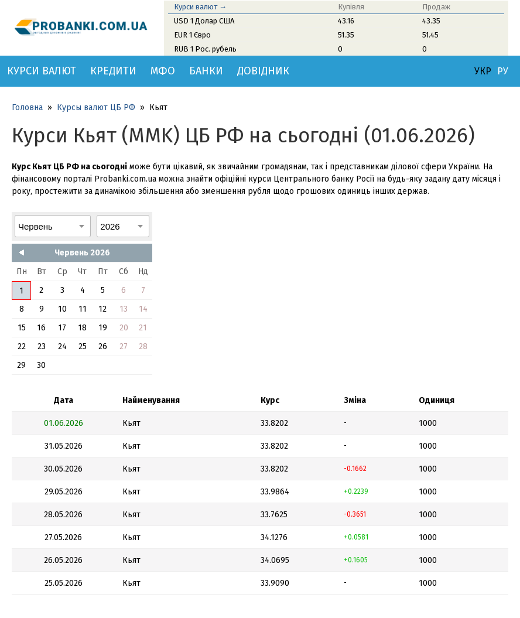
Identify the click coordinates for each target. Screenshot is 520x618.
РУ (502, 71)
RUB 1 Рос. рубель (205, 49)
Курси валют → (200, 6)
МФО (162, 70)
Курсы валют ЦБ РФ (96, 107)
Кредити (113, 70)
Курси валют (41, 70)
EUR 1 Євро (192, 34)
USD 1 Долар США (204, 20)
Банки (206, 70)
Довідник (263, 70)
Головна (27, 107)
